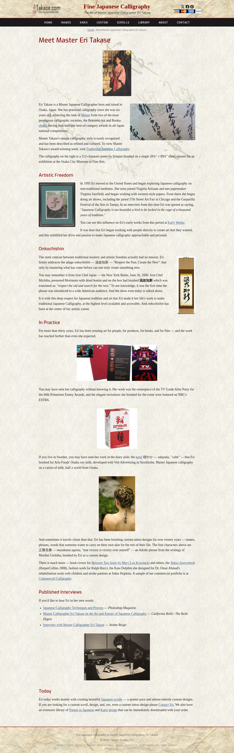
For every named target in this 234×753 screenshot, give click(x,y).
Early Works (176, 222)
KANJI (84, 22)
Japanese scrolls (111, 699)
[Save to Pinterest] (192, 7)
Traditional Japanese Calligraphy (107, 149)
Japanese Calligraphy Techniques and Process (73, 608)
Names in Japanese (81, 710)
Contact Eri (165, 705)
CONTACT (183, 22)
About (119, 745)
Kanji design (109, 710)
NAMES (66, 22)
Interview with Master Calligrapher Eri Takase (73, 625)
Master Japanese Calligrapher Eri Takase (123, 12)
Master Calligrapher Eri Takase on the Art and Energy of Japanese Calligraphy (94, 614)
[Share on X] (182, 7)
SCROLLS (123, 22)
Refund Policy (105, 745)
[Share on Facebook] (187, 7)
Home (91, 29)
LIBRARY (144, 22)
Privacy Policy (65, 745)
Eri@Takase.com (149, 745)
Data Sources (169, 745)
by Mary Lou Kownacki (121, 563)
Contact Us (131, 745)
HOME (48, 22)
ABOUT (163, 22)
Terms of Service (85, 745)
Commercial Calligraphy (55, 578)
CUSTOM (102, 22)
